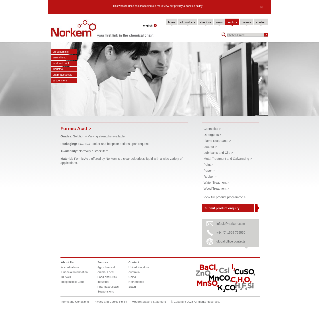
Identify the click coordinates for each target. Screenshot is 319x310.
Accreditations (70, 267)
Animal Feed (59, 57)
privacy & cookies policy (188, 6)
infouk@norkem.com (230, 223)
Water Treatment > (216, 182)
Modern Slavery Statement (149, 301)
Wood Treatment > (216, 188)
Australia (134, 272)
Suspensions (60, 80)
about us (205, 22)
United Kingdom (138, 267)
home (171, 22)
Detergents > (213, 135)
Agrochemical (60, 51)
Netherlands (136, 281)
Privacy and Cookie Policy (110, 301)
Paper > (209, 170)
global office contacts (230, 241)
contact (261, 22)
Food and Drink (61, 63)
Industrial (58, 69)
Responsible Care (72, 281)
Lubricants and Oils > (218, 152)
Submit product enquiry (221, 208)
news (219, 22)
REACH (66, 277)
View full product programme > (225, 197)
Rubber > (210, 176)
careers (246, 22)
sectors (232, 22)
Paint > (208, 164)
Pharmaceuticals (62, 74)
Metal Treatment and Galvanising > (228, 158)
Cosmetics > (212, 129)
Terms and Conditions (75, 301)
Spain (132, 286)
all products (187, 22)
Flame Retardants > (217, 140)
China (132, 277)
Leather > (210, 146)
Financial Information (74, 272)
